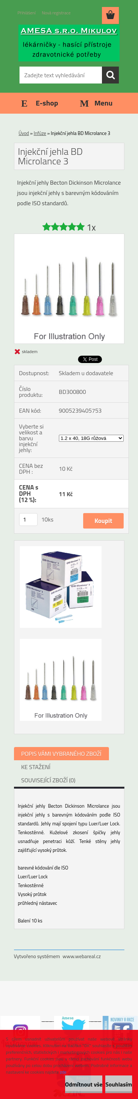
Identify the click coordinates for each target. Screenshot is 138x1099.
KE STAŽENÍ (36, 766)
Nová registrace (56, 12)
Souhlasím (118, 1084)
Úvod (24, 133)
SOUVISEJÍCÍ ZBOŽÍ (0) (48, 780)
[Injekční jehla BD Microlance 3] (69, 236)
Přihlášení (27, 12)
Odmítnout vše (84, 1084)
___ (47, 1018)
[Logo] (69, 43)
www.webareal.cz (82, 956)
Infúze (40, 133)
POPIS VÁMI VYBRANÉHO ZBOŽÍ (61, 753)
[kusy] (28, 519)
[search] (110, 75)
